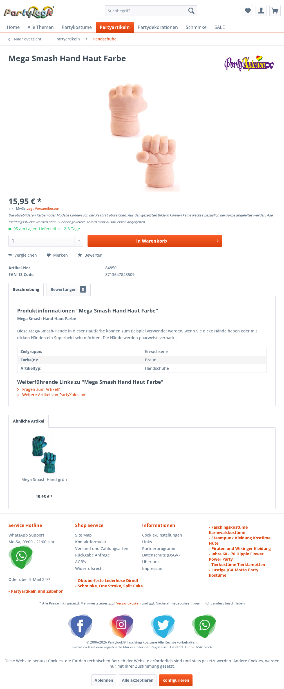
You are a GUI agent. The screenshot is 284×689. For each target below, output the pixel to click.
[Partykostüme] (77, 27)
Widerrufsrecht (89, 568)
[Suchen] (191, 10)
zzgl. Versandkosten (43, 208)
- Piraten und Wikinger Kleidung (240, 548)
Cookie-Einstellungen (162, 535)
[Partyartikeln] (115, 27)
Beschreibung (26, 289)
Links (147, 541)
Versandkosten (128, 603)
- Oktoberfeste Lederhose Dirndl (106, 580)
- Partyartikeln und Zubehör (35, 591)
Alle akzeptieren (137, 680)
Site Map (83, 535)
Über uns (151, 561)
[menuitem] (151, 10)
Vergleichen (22, 255)
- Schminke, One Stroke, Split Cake (109, 585)
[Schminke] (196, 27)
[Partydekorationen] (158, 27)
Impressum (153, 568)
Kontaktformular (90, 541)
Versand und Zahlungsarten (101, 548)
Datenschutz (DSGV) (161, 555)
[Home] (13, 27)
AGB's (80, 561)
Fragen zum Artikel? (38, 389)
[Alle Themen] (41, 27)
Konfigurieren (175, 680)
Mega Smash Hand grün (44, 479)
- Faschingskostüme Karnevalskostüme (228, 529)
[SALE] (220, 27)
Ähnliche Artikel (28, 421)
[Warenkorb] (275, 10)
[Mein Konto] (261, 10)
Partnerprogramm (159, 548)
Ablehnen (104, 680)
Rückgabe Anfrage (92, 555)
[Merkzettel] (247, 10)
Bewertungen (68, 289)
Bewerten (90, 255)
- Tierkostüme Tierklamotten (237, 564)
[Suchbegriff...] (151, 10)
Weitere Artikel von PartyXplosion (51, 394)
